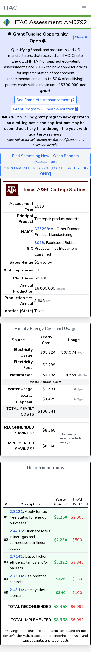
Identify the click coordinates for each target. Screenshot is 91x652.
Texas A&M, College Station (54, 189)
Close (81, 37)
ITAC (10, 8)
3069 (39, 242)
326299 (41, 229)
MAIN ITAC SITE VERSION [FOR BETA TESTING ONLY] (45, 170)
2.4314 (16, 590)
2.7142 (16, 556)
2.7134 (16, 576)
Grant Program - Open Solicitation (45, 109)
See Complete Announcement (45, 100)
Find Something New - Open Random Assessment (45, 158)
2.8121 (16, 511)
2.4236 (16, 531)
